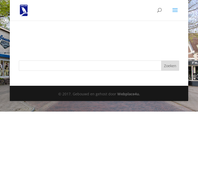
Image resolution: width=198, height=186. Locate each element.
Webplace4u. (128, 93)
